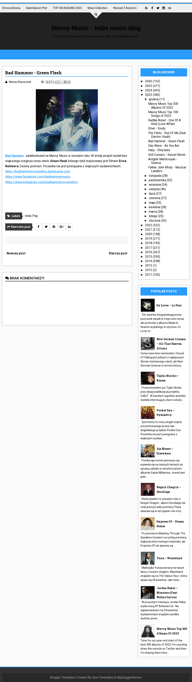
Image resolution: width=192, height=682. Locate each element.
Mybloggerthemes (129, 677)
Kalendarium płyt (36, 8)
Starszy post (118, 253)
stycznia (155, 220)
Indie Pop (31, 216)
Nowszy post (16, 253)
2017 (149, 248)
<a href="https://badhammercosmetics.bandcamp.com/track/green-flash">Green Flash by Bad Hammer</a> (67, 196)
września (155, 184)
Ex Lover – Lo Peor (169, 305)
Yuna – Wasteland (169, 558)
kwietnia (155, 207)
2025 (149, 86)
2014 (149, 261)
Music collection (97, 8)
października (158, 180)
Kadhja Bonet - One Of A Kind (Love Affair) (164, 122)
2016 (149, 252)
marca (153, 211)
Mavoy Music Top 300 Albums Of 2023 (163, 105)
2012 (149, 270)
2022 (149, 225)
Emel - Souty (156, 128)
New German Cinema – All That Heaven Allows (171, 343)
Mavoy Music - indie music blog (96, 28)
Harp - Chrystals (159, 150)
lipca (152, 193)
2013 (149, 265)
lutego (153, 216)
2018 (149, 243)
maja (152, 203)
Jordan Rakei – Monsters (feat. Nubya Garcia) (167, 592)
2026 (149, 81)
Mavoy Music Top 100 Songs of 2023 (163, 114)
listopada (155, 176)
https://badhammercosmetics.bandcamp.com (37, 171)
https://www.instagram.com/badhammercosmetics (41, 182)
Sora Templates (103, 677)
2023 (149, 95)
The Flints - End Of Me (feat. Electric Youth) (167, 135)
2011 (149, 274)
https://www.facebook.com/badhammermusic (38, 177)
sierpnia (154, 189)
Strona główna (11, 8)
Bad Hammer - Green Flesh (166, 141)
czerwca (155, 198)
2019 (149, 238)
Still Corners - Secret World (166, 155)
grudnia (154, 99)
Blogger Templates (63, 677)
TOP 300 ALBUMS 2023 (67, 8)
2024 (149, 90)
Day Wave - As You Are (163, 145)
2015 (149, 256)
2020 (149, 234)
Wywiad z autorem (125, 8)
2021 (149, 229)
